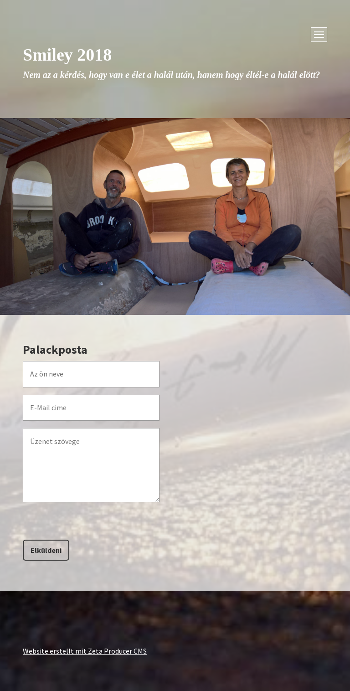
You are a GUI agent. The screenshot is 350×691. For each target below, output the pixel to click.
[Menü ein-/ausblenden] (319, 34)
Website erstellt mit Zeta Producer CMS (85, 650)
